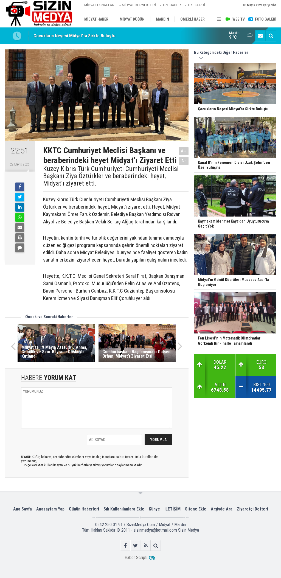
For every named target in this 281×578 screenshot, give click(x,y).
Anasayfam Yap (50, 509)
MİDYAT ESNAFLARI (99, 5)
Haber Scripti (136, 557)
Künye (154, 509)
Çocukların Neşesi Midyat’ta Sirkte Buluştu (74, 35)
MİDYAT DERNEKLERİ (139, 5)
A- (183, 160)
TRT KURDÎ (196, 5)
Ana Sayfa (22, 509)
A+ (184, 151)
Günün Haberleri (84, 509)
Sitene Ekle (195, 509)
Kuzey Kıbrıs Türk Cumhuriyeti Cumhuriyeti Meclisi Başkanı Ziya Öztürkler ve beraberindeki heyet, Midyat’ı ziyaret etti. (111, 176)
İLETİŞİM (172, 509)
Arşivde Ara (221, 509)
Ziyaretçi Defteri (252, 509)
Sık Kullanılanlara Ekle (123, 509)
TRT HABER (171, 5)
